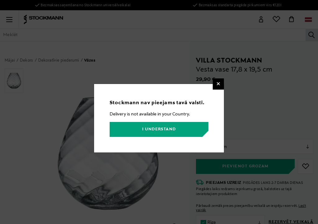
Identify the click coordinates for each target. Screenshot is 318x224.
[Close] (218, 84)
